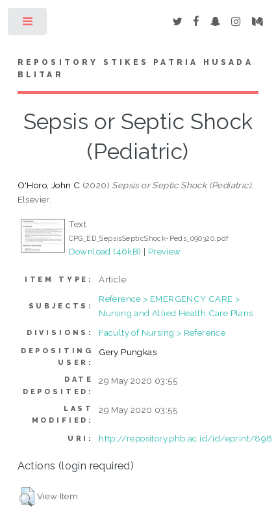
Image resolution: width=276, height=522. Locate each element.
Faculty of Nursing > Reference (162, 332)
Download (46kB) (105, 251)
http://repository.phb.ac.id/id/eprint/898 (185, 438)
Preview (164, 251)
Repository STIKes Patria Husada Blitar (135, 69)
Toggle (28, 24)
